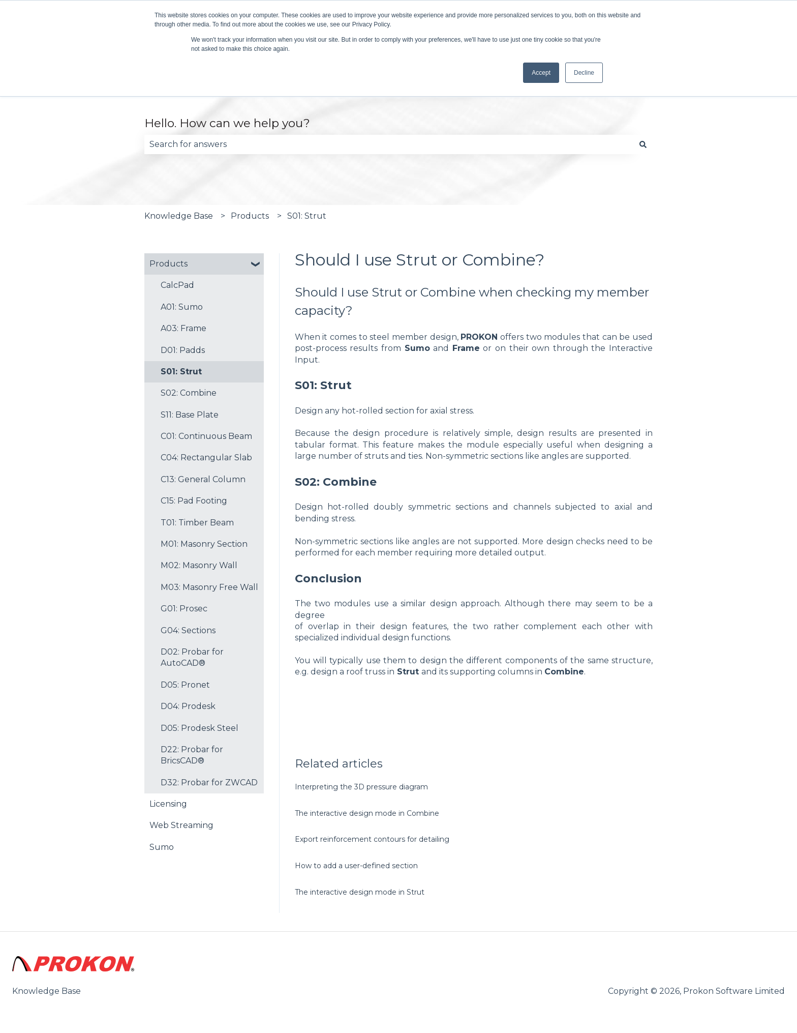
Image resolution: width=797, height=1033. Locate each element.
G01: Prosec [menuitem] (184, 608)
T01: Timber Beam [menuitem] (197, 522)
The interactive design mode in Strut (359, 892)
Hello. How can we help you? (227, 123)
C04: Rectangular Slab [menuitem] (206, 457)
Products (250, 216)
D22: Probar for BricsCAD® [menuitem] (192, 755)
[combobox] (388, 144)
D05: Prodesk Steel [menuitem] (199, 728)
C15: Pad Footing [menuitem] (194, 501)
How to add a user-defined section (356, 865)
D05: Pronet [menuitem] (185, 685)
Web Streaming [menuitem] (181, 825)
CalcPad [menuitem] (177, 285)
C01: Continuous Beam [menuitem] (206, 436)
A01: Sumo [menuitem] (182, 307)
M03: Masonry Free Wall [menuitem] (209, 587)
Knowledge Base (178, 216)
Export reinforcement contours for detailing (372, 839)
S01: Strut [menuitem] (181, 371)
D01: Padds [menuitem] (183, 350)
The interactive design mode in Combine (367, 813)
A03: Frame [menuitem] (183, 328)
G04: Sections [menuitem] (188, 630)
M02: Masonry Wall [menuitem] (199, 565)
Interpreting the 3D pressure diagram (361, 786)
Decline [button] (584, 72)
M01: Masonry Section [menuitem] (204, 544)
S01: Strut (306, 216)
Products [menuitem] (168, 264)
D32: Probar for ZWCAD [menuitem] (209, 782)
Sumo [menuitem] (161, 847)
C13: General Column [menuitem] (203, 479)
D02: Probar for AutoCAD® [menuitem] (192, 657)
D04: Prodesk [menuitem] (188, 706)
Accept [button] (541, 72)
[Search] (643, 144)
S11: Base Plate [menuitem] (190, 415)
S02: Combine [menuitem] (189, 393)
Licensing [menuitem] (168, 804)
